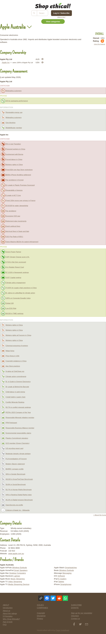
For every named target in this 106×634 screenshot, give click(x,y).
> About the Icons (99, 515)
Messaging (66, 573)
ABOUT (6, 605)
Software (61, 576)
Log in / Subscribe (61, 13)
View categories (53, 21)
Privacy (40, 618)
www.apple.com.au (16, 553)
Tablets (61, 582)
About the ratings (10, 613)
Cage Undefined (62, 630)
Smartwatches (71, 567)
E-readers (62, 579)
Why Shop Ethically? (11, 619)
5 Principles (7, 616)
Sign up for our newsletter (81, 613)
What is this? (61, 17)
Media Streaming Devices (18, 584)
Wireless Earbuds (19, 567)
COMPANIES (42, 608)
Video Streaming (15, 582)
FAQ (5, 624)
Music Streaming (17, 579)
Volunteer (75, 616)
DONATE (75, 608)
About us (6, 611)
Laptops (16, 576)
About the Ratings (99, 44)
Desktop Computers (17, 573)
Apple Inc (6, 62)
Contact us (75, 618)
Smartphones (65, 584)
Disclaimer (41, 616)
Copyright (41, 613)
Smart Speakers (21, 570)
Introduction (8, 608)
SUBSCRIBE (76, 605)
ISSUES (40, 605)
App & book (7, 622)
